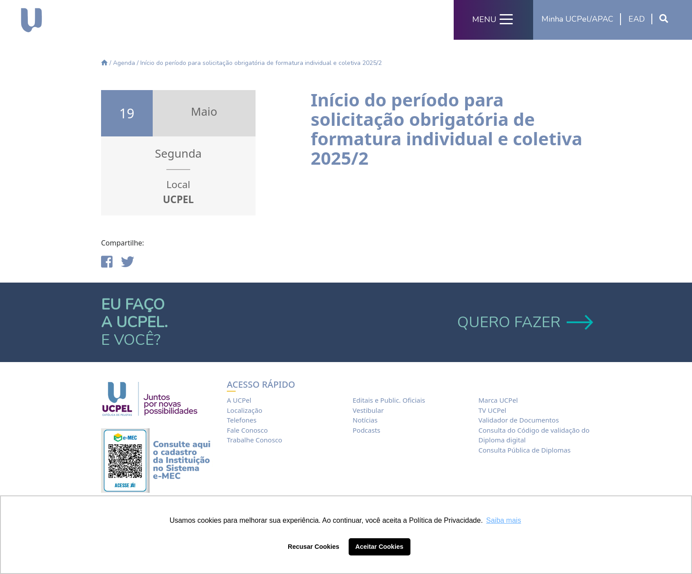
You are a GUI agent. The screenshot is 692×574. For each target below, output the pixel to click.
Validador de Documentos (518, 419)
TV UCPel (492, 410)
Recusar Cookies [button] (313, 546)
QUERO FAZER (524, 322)
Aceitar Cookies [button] (379, 546)
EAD (636, 19)
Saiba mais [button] (503, 520)
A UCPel (239, 400)
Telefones (241, 419)
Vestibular (368, 410)
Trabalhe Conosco (254, 439)
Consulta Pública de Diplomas (524, 450)
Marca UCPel (498, 400)
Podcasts (366, 430)
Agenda (124, 63)
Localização (244, 410)
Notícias (365, 419)
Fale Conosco (247, 430)
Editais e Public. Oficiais (389, 400)
